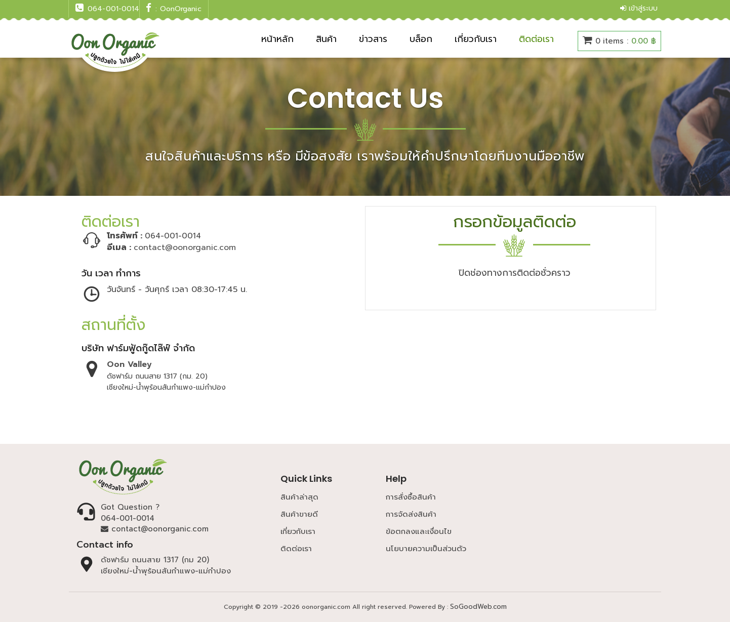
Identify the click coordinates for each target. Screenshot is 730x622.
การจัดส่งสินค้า (411, 514)
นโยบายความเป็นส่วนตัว (426, 548)
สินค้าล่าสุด (299, 497)
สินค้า (326, 39)
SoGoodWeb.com (478, 606)
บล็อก (421, 39)
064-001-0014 (127, 518)
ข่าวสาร (373, 39)
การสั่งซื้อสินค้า (411, 497)
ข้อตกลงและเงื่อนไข (419, 531)
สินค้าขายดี (299, 514)
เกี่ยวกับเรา (476, 39)
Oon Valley (129, 364)
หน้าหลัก (277, 39)
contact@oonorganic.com (185, 247)
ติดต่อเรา (536, 39)
